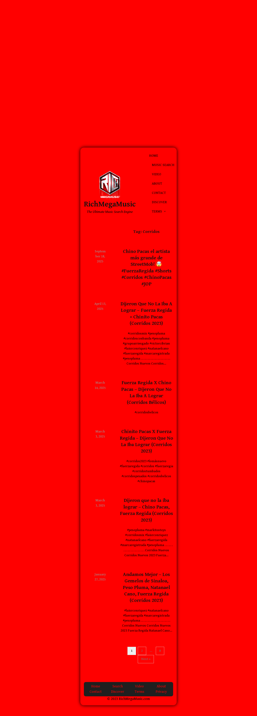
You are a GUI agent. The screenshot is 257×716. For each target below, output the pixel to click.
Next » (145, 659)
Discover (159, 202)
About (157, 183)
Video (156, 174)
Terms (157, 211)
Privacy (161, 692)
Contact (159, 193)
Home (153, 156)
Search (117, 686)
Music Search (163, 165)
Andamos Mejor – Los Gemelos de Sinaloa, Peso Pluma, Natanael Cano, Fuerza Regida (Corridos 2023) (146, 587)
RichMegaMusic (110, 204)
